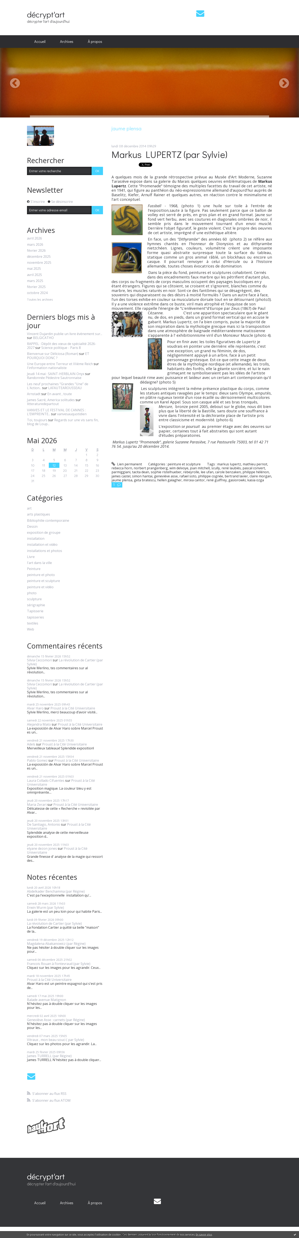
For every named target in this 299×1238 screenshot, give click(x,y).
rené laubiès (231, 468)
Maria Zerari (37, 804)
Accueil (39, 41)
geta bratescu (145, 480)
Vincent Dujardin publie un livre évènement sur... (64, 334)
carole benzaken (228, 472)
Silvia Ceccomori (39, 660)
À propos (95, 41)
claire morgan (260, 476)
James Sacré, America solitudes (51, 400)
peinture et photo (41, 575)
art (29, 508)
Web (30, 629)
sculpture (34, 599)
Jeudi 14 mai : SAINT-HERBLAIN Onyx (55, 374)
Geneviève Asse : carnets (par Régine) (56, 1020)
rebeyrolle (191, 472)
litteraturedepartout (43, 404)
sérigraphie (36, 605)
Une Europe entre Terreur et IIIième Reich (60, 364)
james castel (121, 476)
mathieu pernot (255, 464)
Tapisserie (35, 611)
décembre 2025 (39, 257)
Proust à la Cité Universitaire (72, 708)
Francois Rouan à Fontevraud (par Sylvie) (58, 963)
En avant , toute (59, 394)
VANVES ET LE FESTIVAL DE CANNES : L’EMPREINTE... (56, 412)
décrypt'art (46, 14)
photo (32, 593)
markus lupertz (229, 464)
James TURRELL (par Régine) (49, 1056)
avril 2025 (34, 275)
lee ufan (207, 472)
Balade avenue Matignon (46, 999)
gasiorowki (237, 480)
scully (215, 468)
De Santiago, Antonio (43, 824)
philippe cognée (210, 476)
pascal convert (254, 468)
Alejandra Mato (39, 724)
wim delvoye (178, 468)
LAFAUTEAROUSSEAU (65, 388)
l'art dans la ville (39, 563)
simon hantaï (142, 476)
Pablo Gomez (37, 760)
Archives (66, 41)
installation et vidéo (42, 545)
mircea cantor (194, 480)
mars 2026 (35, 245)
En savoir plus (204, 1234)
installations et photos (44, 551)
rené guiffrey (216, 480)
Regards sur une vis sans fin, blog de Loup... (63, 422)
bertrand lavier (236, 476)
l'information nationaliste (47, 367)
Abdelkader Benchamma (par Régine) (56, 891)
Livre (31, 557)
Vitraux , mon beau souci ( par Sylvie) (55, 1039)
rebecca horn (122, 468)
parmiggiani (121, 472)
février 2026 (36, 251)
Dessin (32, 527)
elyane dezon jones (42, 848)
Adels (31, 744)
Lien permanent (127, 464)
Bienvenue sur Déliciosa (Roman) (52, 353)
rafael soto (187, 476)
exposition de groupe (43, 533)
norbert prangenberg (151, 468)
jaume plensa (122, 480)
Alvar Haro (35, 708)
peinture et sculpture (43, 581)
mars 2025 (35, 281)
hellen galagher (169, 480)
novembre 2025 (39, 263)
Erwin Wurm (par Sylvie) (45, 907)
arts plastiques (38, 514)
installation (35, 539)
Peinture (33, 569)
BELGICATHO (43, 337)
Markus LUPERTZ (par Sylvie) (169, 154)
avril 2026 (34, 238)
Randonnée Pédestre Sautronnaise (54, 377)
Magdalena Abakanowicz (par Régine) (56, 943)
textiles (32, 623)
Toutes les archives (40, 299)
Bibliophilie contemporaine (48, 521)
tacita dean (140, 472)
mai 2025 (34, 269)
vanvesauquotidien (72, 414)
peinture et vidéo (40, 587)
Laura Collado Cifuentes (45, 780)
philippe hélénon (256, 472)
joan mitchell (200, 468)
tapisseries (35, 617)
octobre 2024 (37, 293)
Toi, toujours (37, 420)
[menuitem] (40, 41)
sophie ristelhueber (166, 472)
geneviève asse (166, 476)
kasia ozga (255, 480)
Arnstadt (33, 394)
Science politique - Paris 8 (61, 347)
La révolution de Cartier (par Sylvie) (65, 662)
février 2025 (36, 287)
